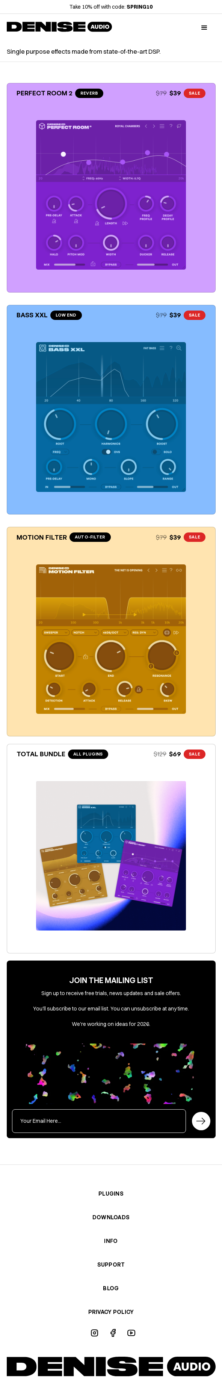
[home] (59, 28)
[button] (204, 28)
